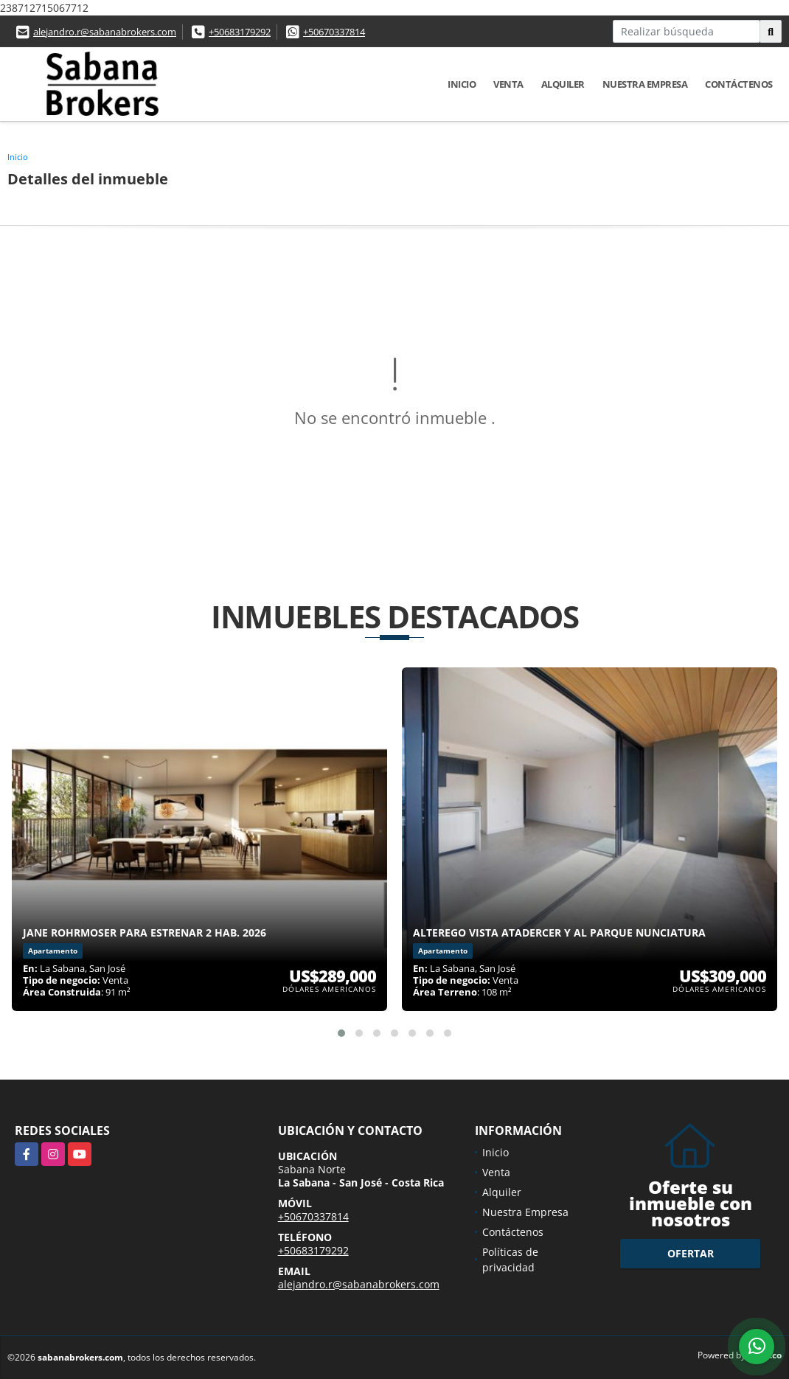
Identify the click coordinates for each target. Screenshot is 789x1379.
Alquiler (563, 84)
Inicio (462, 84)
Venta (508, 84)
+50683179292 (240, 31)
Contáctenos (739, 84)
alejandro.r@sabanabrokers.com (104, 31)
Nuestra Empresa (645, 84)
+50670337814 (334, 31)
